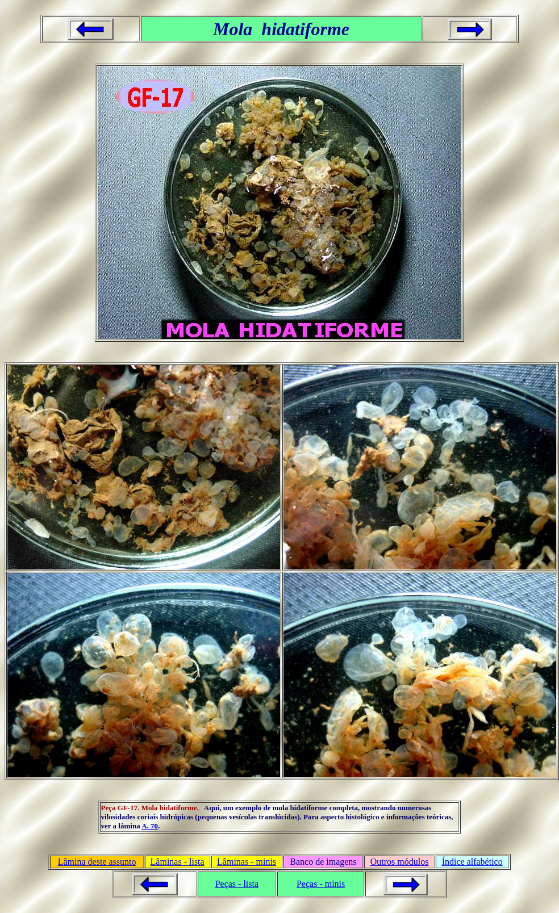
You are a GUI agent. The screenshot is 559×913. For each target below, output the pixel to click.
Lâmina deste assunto (97, 861)
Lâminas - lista (178, 861)
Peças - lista (236, 884)
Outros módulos (399, 861)
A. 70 (149, 826)
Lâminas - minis (246, 861)
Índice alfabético (472, 861)
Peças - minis (321, 884)
